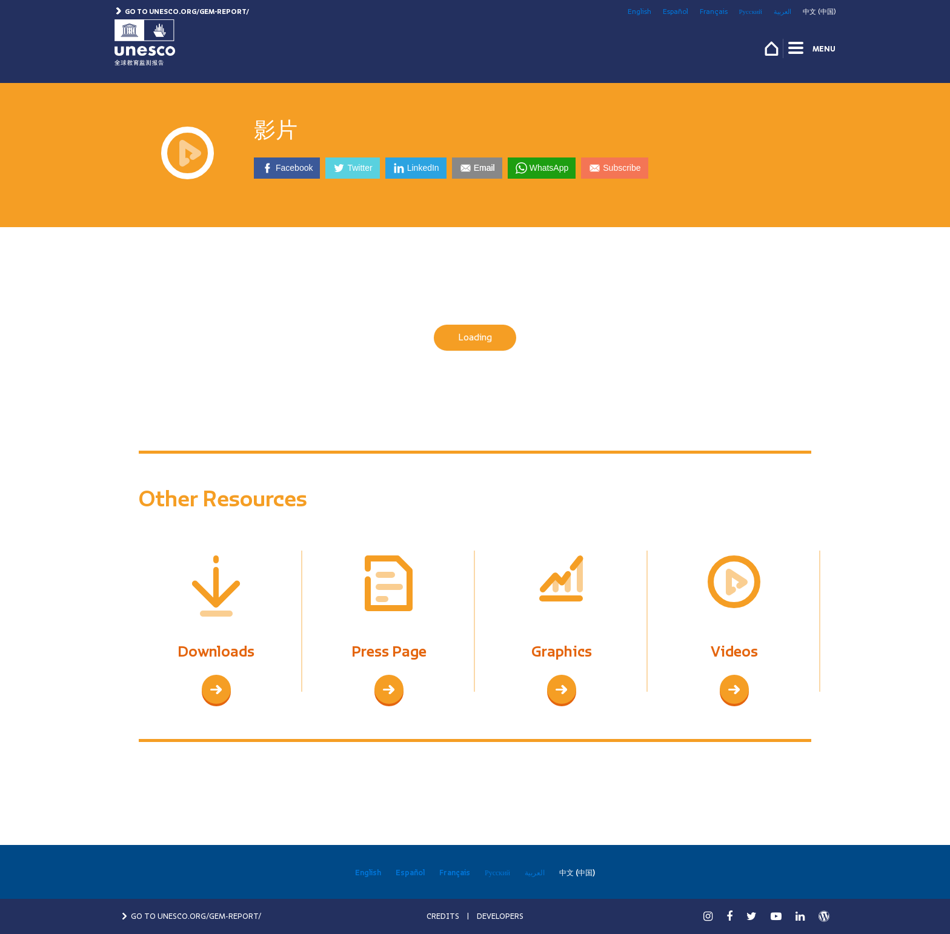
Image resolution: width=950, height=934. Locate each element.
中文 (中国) (819, 11)
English (639, 11)
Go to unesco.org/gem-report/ (182, 11)
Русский (751, 11)
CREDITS (443, 916)
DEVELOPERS (500, 916)
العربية (782, 11)
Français (714, 11)
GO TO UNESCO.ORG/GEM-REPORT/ (191, 916)
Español (675, 11)
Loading (475, 337)
